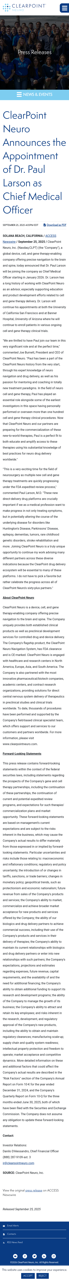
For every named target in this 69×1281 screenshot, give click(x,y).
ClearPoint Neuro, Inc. (28, 1262)
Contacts (11, 1234)
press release (33, 1190)
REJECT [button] (43, 1275)
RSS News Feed (15, 1242)
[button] (64, 8)
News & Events (34, 94)
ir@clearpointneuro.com (18, 1163)
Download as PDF (54, 225)
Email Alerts (13, 1226)
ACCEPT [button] (28, 1275)
